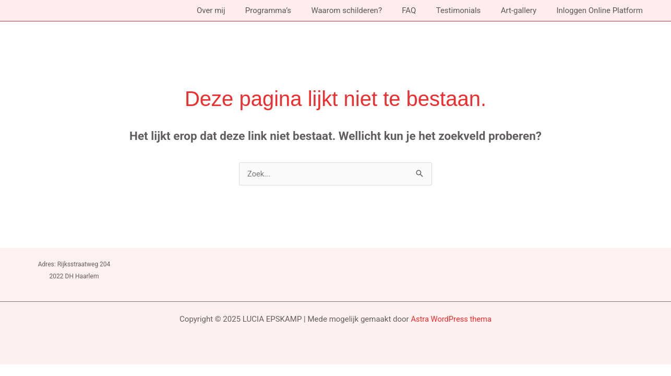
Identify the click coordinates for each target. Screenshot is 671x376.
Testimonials (469, 10)
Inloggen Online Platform (602, 10)
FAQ (424, 10)
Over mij (239, 10)
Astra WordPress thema (451, 319)
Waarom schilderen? (366, 10)
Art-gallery (525, 10)
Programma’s (292, 10)
